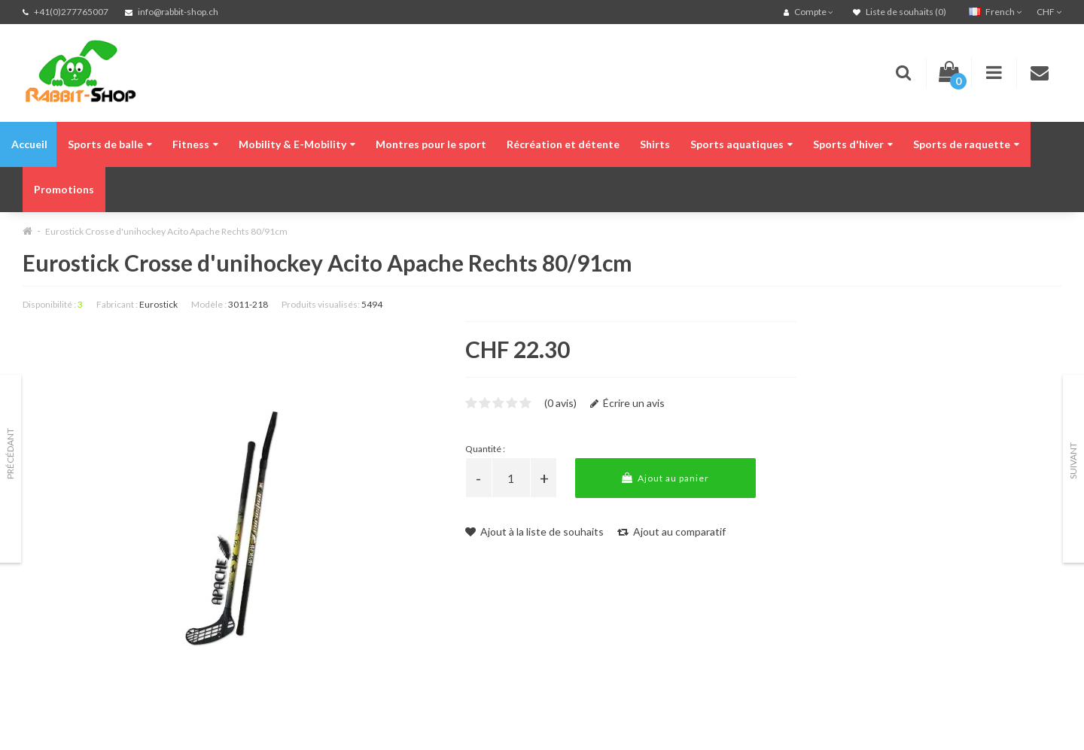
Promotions (64, 189)
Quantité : (485, 448)
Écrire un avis (627, 402)
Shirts (655, 144)
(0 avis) (560, 402)
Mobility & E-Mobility (297, 144)
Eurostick (158, 304)
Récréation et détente (563, 144)
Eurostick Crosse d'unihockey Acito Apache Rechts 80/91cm (166, 231)
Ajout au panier (665, 478)
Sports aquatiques (741, 144)
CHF (1049, 11)
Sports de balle (110, 144)
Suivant (1073, 460)
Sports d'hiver (853, 144)
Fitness (195, 144)
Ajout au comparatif (671, 531)
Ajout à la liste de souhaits (534, 531)
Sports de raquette (966, 144)
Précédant (10, 453)
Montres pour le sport (431, 144)
